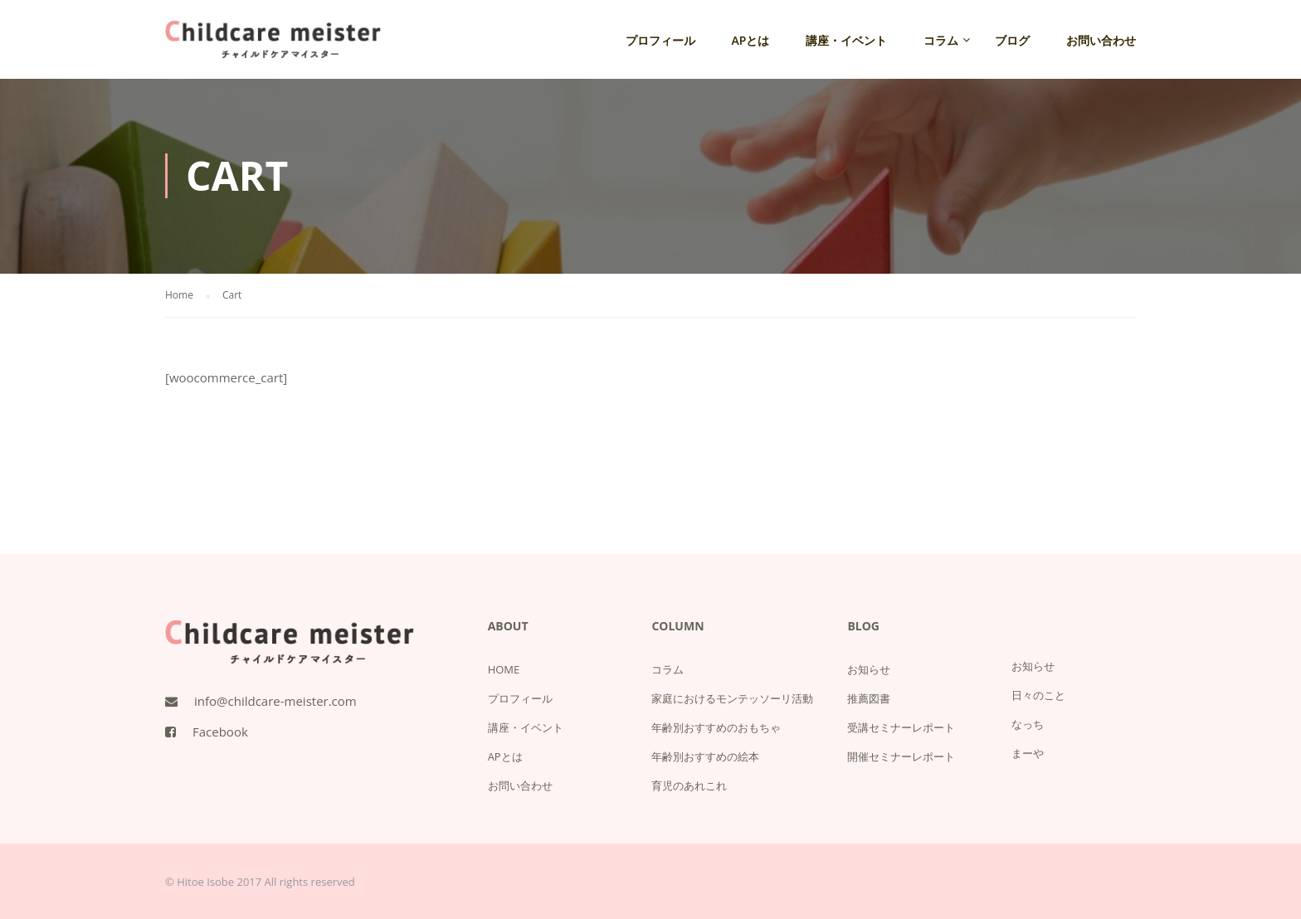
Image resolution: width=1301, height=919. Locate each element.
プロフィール (660, 40)
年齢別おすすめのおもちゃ (716, 727)
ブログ (1012, 40)
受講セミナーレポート (901, 727)
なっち (1027, 724)
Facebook (220, 731)
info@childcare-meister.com (275, 701)
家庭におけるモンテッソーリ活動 (732, 698)
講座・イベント (846, 40)
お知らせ (868, 669)
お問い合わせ (1101, 40)
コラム (940, 40)
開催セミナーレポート (901, 756)
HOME (504, 669)
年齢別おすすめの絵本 (705, 756)
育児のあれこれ (689, 785)
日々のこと (1038, 695)
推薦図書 (868, 698)
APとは (751, 40)
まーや (1027, 753)
